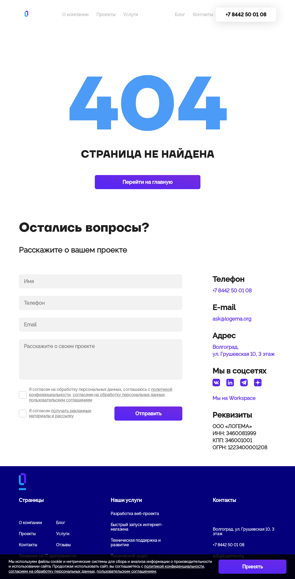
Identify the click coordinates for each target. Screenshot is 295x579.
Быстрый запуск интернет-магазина (136, 527)
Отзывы (63, 544)
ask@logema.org (232, 319)
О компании (75, 14)
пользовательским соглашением (60, 400)
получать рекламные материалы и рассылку (60, 413)
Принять (252, 567)
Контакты (203, 14)
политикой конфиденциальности (174, 566)
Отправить (148, 414)
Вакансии (156, 14)
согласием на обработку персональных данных (118, 394)
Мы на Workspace (234, 398)
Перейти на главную (147, 182)
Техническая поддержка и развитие (136, 542)
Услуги (130, 14)
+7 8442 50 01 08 (232, 291)
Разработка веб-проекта (135, 513)
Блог (180, 14)
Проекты (105, 14)
